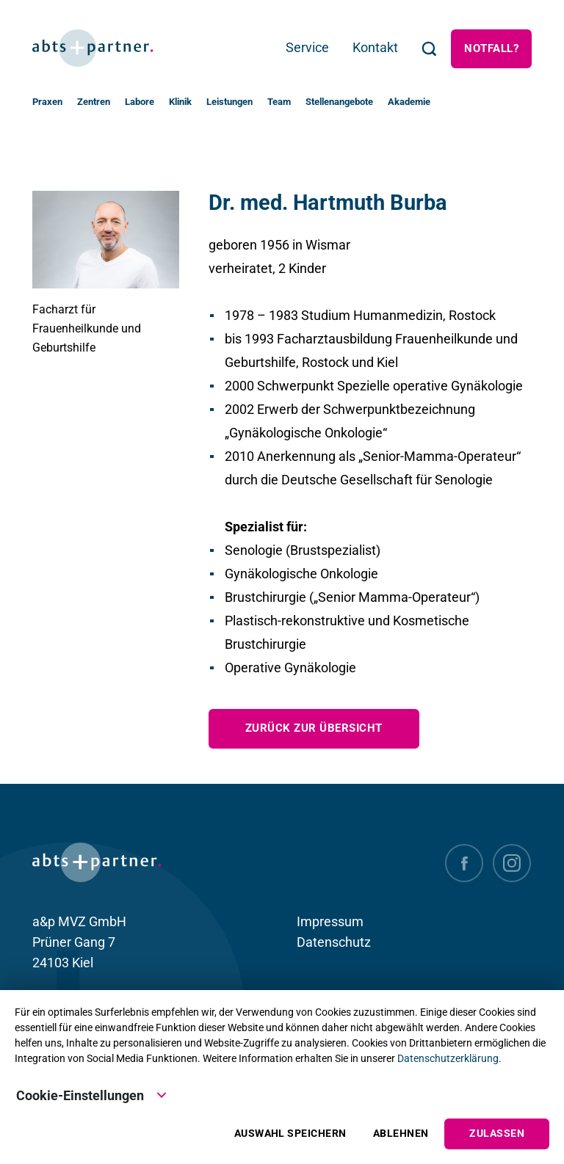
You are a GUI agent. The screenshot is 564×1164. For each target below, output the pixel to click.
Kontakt (375, 47)
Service (307, 47)
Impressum (330, 921)
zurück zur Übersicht (314, 728)
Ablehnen (401, 1133)
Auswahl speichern (290, 1133)
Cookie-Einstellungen (91, 1094)
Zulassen (496, 1133)
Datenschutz (334, 942)
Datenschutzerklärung (448, 1058)
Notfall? (491, 48)
